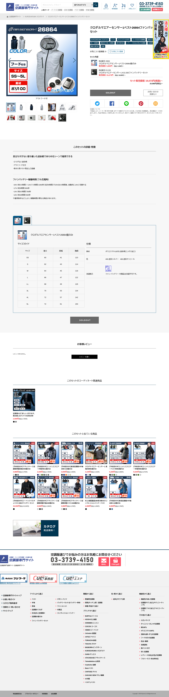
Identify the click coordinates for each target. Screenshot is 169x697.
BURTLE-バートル (91, 616)
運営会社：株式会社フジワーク (13, 579)
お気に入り (132, 8)
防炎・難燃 (144, 641)
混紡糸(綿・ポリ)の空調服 (149, 634)
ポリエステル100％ (124, 39)
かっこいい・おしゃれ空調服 (150, 624)
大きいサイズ (145, 620)
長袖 (33, 606)
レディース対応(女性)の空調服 (136, 43)
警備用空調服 (90, 599)
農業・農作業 (95, 46)
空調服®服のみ (37, 617)
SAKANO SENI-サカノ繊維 (94, 675)
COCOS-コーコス (91, 626)
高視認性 (144, 645)
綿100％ (144, 627)
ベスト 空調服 (79, 10)
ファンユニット (62, 606)
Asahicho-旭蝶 (90, 665)
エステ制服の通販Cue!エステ (73, 579)
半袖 (33, 603)
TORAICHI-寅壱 (90, 640)
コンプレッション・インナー (66, 613)
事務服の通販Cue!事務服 (43, 579)
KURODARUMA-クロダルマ (99, 39)
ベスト (113, 39)
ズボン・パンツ (62, 599)
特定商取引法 (17, 694)
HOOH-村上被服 (91, 619)
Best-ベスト (89, 668)
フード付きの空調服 (138, 39)
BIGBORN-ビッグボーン (93, 647)
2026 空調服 (68, 10)
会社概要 (54, 694)
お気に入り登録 (117, 51)
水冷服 (87, 679)
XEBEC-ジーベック (91, 630)
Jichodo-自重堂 (90, 633)
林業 (103, 46)
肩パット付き (145, 648)
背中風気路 (120, 43)
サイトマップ (8, 611)
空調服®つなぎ (37, 610)
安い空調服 (94, 43)
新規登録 (115, 8)
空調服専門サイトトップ (12, 595)
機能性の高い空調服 (107, 43)
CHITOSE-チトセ (91, 672)
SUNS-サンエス (90, 654)
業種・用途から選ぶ (91, 606)
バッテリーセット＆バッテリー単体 (68, 603)
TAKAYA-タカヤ (90, 644)
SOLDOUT (110, 93)
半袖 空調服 (90, 10)
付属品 (59, 610)
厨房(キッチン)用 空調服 (93, 603)
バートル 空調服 (56, 10)
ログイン (106, 8)
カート (123, 8)
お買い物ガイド (9, 599)
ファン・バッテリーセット (40, 621)
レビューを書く (84, 357)
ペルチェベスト (90, 682)
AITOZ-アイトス (90, 637)
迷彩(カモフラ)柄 (119, 599)
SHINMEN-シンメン (92, 623)
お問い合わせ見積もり (153, 93)
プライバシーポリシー (31, 694)
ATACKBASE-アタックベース (95, 658)
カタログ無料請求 (10, 603)
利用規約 (45, 694)
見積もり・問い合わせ (11, 607)
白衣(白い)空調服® (38, 613)
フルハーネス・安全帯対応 (150, 659)
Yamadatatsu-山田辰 (92, 661)
